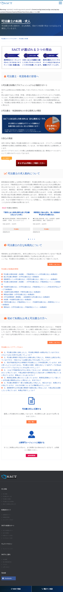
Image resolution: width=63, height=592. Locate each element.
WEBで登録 (16, 589)
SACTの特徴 (6, 533)
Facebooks (7, 578)
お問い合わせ (6, 567)
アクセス (5, 564)
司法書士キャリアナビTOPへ (9, 38)
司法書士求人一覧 (7, 496)
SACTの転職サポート (8, 530)
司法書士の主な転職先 (8, 501)
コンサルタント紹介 (8, 538)
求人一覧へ (31, 422)
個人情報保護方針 (7, 562)
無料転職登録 (31, 455)
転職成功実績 (6, 517)
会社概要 (5, 559)
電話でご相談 (47, 589)
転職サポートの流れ (8, 535)
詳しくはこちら (54, 264)
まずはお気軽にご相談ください (31, 163)
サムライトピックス (8, 548)
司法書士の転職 (23, 38)
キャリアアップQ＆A (8, 519)
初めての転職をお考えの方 (9, 504)
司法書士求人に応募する (31, 409)
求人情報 (5, 494)
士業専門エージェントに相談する (31, 443)
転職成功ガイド (6, 514)
